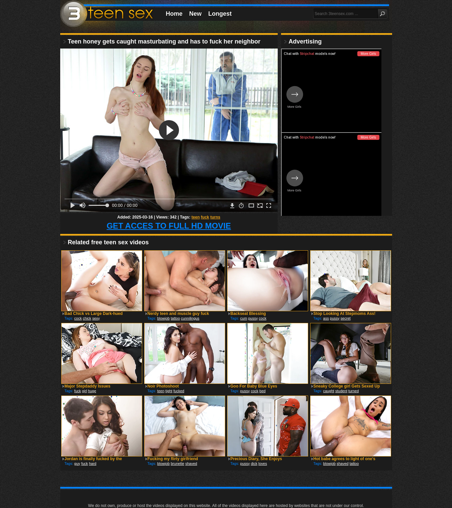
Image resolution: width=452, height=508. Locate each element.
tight (168, 391)
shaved (191, 463)
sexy (96, 318)
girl (84, 391)
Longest (220, 13)
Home (174, 13)
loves (262, 463)
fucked (178, 391)
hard (92, 463)
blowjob (163, 318)
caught (328, 391)
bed (262, 391)
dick (254, 463)
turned (353, 391)
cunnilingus (190, 318)
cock (78, 318)
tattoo (175, 318)
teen (195, 217)
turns (215, 217)
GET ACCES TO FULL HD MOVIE (169, 225)
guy (77, 463)
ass (326, 318)
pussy (253, 318)
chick (87, 318)
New (195, 13)
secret (346, 318)
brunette (177, 463)
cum (243, 318)
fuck (205, 217)
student (341, 391)
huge (92, 391)
